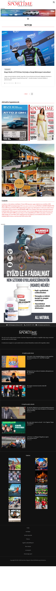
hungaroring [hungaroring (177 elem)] (23, 207)
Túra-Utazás (28, 546)
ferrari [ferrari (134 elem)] (34, 206)
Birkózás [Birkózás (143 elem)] (41, 204)
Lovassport (28, 550)
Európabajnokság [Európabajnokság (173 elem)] (16, 206)
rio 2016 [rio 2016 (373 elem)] (5, 213)
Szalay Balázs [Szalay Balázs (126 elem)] (44, 213)
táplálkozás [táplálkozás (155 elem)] (9, 214)
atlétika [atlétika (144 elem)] (14, 204)
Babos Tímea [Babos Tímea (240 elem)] (22, 204)
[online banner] (28, 170)
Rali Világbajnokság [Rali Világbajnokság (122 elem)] (38, 211)
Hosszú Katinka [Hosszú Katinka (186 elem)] (13, 207)
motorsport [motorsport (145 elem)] (17, 211)
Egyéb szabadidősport (28, 542)
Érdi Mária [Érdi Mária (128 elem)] (12, 216)
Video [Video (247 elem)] (16, 214)
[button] (54, 2)
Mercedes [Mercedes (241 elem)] (8, 211)
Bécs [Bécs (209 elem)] (48, 204)
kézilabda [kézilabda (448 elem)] (24, 209)
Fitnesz (28, 539)
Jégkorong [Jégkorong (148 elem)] (31, 207)
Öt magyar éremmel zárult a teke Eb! (36, 385)
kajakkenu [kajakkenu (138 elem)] (39, 207)
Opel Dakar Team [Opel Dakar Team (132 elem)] (26, 211)
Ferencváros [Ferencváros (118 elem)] (26, 206)
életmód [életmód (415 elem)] (20, 216)
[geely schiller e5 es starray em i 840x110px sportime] (28, 13)
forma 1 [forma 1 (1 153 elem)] (41, 206)
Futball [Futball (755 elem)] (50, 206)
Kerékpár (28, 531)
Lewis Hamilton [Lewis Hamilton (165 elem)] (34, 209)
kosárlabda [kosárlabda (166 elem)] (15, 209)
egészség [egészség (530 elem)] (6, 206)
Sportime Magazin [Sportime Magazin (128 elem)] (21, 213)
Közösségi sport (28, 554)
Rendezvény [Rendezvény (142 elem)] (48, 211)
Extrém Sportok (28, 535)
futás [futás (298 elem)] (5, 207)
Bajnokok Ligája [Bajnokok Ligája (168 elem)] (33, 204)
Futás (28, 528)
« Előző (25, 94)
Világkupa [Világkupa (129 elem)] (33, 214)
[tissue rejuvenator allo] (28, 273)
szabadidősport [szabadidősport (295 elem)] (33, 213)
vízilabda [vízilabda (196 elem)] (5, 216)
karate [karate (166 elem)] (46, 207)
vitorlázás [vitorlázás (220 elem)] (41, 214)
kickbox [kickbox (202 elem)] (7, 209)
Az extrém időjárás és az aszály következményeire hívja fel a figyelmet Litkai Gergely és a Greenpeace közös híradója (40, 409)
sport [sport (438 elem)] (12, 213)
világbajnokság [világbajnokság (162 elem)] (24, 214)
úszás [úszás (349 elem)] (28, 216)
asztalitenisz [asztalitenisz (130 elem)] (6, 204)
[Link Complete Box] (28, 58)
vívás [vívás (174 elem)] (47, 214)
